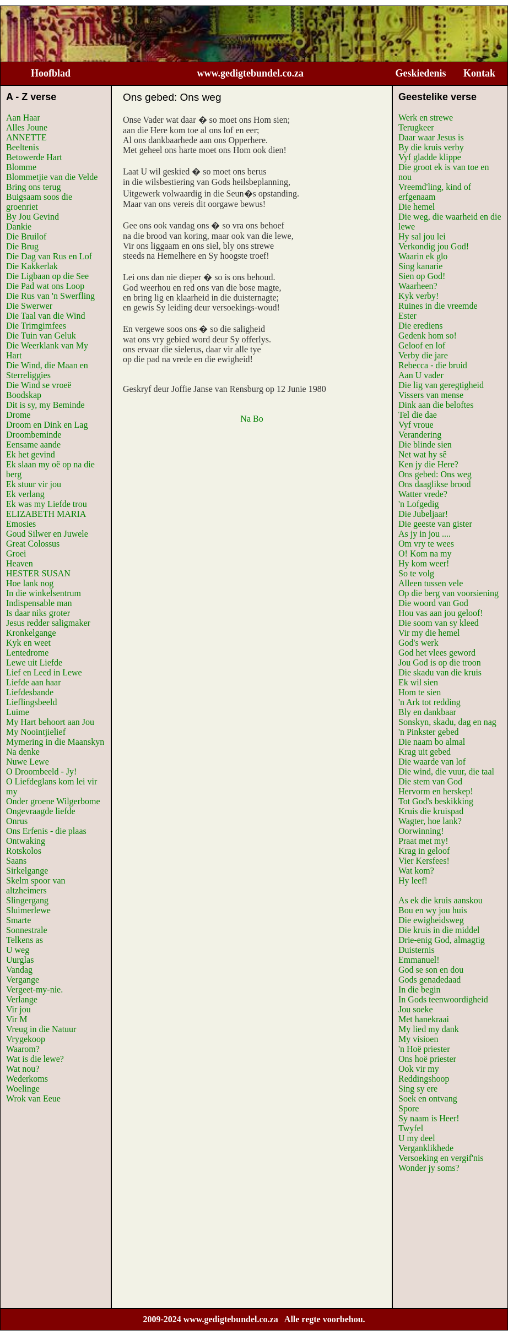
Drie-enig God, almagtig (441, 940)
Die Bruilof (26, 236)
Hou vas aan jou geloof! (440, 613)
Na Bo (251, 418)
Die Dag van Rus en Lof (49, 256)
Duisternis (416, 950)
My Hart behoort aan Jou (50, 722)
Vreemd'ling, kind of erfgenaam (434, 191)
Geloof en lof (421, 345)
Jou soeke (415, 1009)
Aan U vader (421, 375)
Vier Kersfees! (424, 860)
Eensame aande (33, 444)
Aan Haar (23, 117)
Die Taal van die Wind (45, 315)
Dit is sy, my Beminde (45, 405)
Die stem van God (430, 781)
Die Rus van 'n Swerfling (50, 296)
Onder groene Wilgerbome (53, 801)
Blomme (21, 167)
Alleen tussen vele (430, 583)
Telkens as (24, 940)
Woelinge (23, 1088)
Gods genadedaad (429, 979)
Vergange (22, 979)
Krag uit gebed (424, 751)
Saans (16, 860)
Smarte (18, 920)
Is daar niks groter (38, 613)
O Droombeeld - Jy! (41, 771)
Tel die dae (417, 414)
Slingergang (27, 900)
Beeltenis (22, 147)
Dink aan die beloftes (435, 405)
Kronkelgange (31, 632)
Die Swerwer (29, 305)
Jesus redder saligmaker (48, 623)
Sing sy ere (417, 1088)
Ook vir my (418, 1068)
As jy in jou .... (424, 533)
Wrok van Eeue (33, 1098)
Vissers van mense (430, 395)
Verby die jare (423, 355)
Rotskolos (23, 850)
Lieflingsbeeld (31, 702)
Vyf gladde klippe (429, 157)
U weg (17, 950)
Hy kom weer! (423, 563)
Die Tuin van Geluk (41, 335)
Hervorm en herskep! (435, 791)
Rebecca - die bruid (432, 365)
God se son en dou (430, 969)
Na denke (23, 751)
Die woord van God (433, 603)
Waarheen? (417, 286)
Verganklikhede (425, 1148)
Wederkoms (27, 1078)
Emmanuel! (419, 959)
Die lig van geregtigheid (441, 385)
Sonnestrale (26, 930)
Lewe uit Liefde (34, 662)
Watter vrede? (422, 494)
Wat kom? (416, 870)
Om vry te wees (426, 543)
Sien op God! (421, 276)
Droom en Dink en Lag (47, 424)
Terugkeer (416, 127)
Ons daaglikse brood (434, 484)
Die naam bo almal (431, 741)
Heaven (19, 563)
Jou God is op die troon (439, 662)
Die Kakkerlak (32, 266)
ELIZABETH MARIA (46, 514)
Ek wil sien (418, 682)
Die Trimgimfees (36, 325)
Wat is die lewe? (35, 1059)
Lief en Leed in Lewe (44, 672)
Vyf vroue (416, 424)
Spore (408, 1108)
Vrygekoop (25, 1039)
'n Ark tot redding (429, 702)
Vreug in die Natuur (41, 1029)
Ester (407, 315)
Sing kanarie (420, 266)
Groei (16, 553)
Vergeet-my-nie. (34, 989)
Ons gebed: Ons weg (435, 474)
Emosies (21, 523)
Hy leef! (413, 880)
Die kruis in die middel (439, 930)
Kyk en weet (28, 642)
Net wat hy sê (422, 454)
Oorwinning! (421, 831)
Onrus (17, 821)
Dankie (18, 226)
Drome (18, 414)
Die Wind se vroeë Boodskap (39, 390)
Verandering (419, 434)
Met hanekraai (423, 1019)
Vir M (17, 1019)
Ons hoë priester (427, 1059)
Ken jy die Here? (428, 464)
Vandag (19, 969)
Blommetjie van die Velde (52, 177)
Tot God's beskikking (435, 801)
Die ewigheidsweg (431, 920)
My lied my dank (428, 1029)
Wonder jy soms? (429, 1168)
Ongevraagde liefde (40, 811)
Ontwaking (25, 841)
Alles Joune (26, 127)
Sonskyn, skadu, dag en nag (447, 722)
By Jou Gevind (32, 216)
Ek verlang (25, 494)
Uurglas (20, 959)
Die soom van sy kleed (438, 623)
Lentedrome (27, 652)
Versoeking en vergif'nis (441, 1158)
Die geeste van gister (435, 523)
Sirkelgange (27, 870)
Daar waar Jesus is (431, 137)
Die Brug (22, 246)
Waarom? (23, 1049)
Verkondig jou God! (433, 246)
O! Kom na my (424, 553)
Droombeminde (33, 434)
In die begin (419, 989)
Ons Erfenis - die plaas (46, 831)
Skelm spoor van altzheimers (36, 885)
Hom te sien (419, 692)
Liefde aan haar (33, 682)
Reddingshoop (423, 1078)
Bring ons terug (33, 187)
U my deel (416, 1138)
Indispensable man (39, 603)
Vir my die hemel (429, 632)
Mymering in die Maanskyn (55, 741)
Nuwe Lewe (27, 761)
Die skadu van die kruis (440, 672)
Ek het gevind (30, 454)
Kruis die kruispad (430, 811)
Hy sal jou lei (422, 236)
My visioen (418, 1039)
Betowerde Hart (34, 157)
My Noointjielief (36, 732)
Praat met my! (423, 841)
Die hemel (416, 206)
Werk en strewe (425, 117)
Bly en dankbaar (427, 712)
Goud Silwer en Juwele (47, 533)
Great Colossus (33, 543)
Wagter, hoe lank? (430, 821)
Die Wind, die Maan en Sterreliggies (47, 370)
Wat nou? (22, 1068)
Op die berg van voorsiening (448, 593)
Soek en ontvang (427, 1098)
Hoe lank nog (29, 583)
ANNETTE (26, 137)
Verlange (21, 999)
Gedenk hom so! (427, 335)
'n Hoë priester (424, 1049)
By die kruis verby (431, 147)
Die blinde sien (425, 444)
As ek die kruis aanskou (440, 900)
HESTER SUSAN (38, 573)
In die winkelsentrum (43, 593)
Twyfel (410, 1128)
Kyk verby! (418, 296)
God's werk (418, 642)
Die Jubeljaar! (423, 514)
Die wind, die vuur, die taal (446, 771)
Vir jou (18, 1009)
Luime (17, 712)
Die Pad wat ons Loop (45, 286)
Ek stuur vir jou (33, 484)
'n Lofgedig (418, 504)
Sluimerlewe (28, 910)
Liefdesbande (29, 692)
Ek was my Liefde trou (46, 504)
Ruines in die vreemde (438, 305)
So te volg (416, 573)
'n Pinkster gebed (428, 732)
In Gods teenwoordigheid (443, 999)
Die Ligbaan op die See (47, 276)
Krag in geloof (424, 850)
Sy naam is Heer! (429, 1118)
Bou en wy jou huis (432, 910)
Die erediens (420, 325)
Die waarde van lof (432, 761)
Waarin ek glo (422, 256)
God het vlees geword (436, 652)
